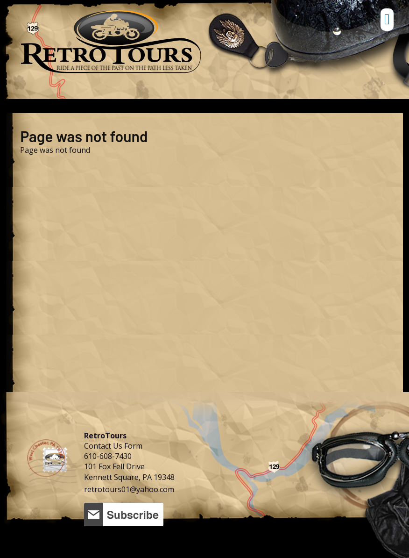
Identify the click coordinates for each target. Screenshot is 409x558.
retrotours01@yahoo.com (129, 489)
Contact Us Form (113, 446)
